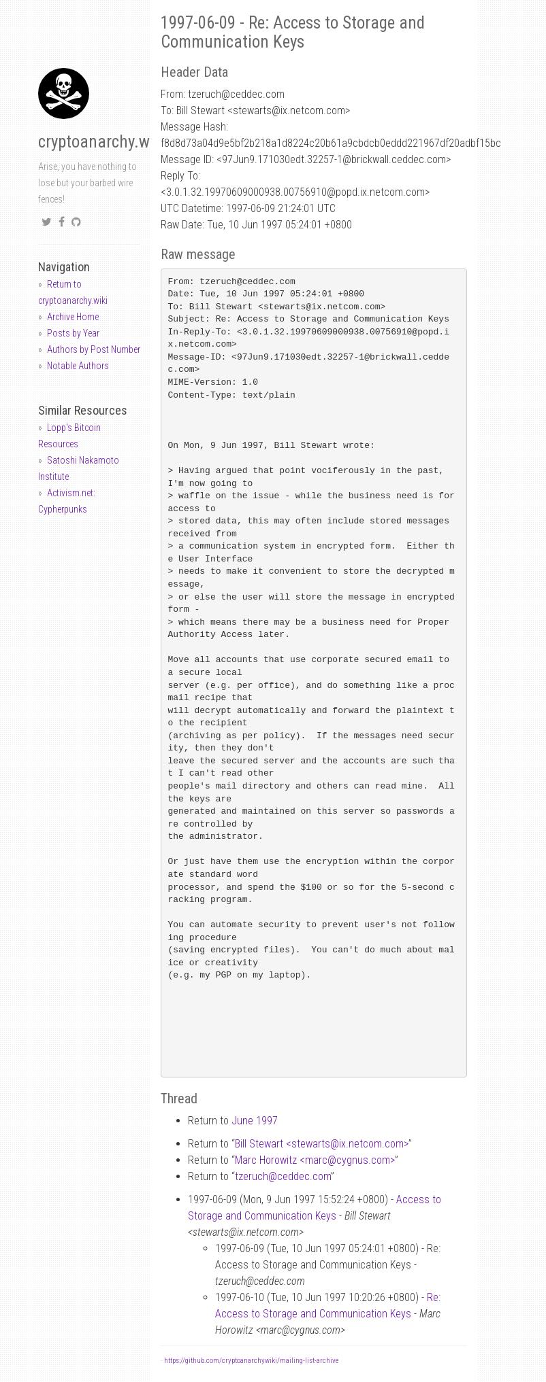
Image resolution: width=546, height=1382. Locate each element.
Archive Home (73, 316)
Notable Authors (78, 365)
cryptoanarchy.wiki (102, 142)
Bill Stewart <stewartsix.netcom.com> (321, 1143)
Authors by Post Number (93, 349)
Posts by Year (73, 333)
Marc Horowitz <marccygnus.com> (315, 1160)
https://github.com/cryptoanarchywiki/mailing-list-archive (251, 1360)
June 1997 (254, 1120)
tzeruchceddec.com (283, 1176)
